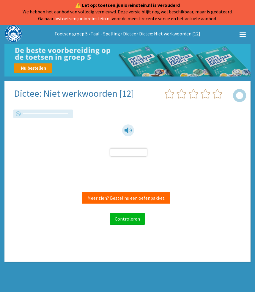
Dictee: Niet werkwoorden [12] (169, 34)
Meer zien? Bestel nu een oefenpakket (126, 198)
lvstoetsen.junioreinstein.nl (82, 18)
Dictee (129, 34)
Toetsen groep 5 (71, 34)
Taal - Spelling (105, 34)
